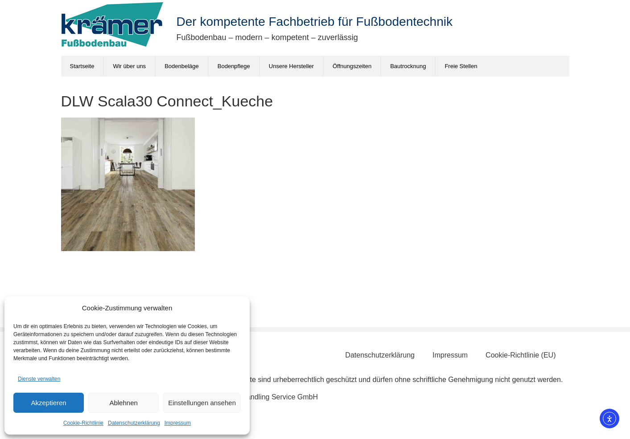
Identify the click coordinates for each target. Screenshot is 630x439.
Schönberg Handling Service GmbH (261, 397)
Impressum (178, 423)
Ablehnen (123, 402)
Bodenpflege (234, 66)
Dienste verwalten (39, 379)
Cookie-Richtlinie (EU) (521, 355)
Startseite (82, 66)
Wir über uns (129, 66)
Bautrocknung (408, 66)
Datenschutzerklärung (134, 423)
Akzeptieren (48, 402)
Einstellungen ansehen (202, 402)
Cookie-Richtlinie (83, 423)
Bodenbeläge (182, 66)
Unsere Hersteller (291, 66)
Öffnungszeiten (352, 66)
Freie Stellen (461, 66)
